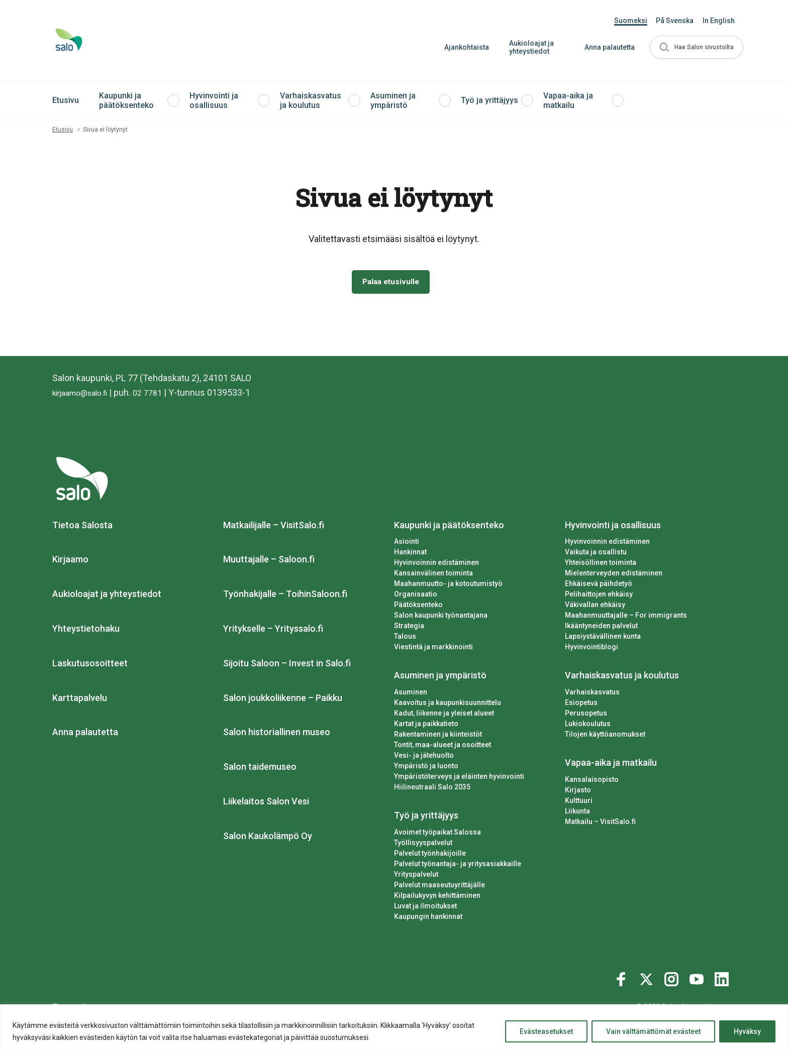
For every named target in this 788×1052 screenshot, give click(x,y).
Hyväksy (747, 1031)
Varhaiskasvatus (592, 694)
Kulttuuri (579, 802)
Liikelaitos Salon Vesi (266, 803)
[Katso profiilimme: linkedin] (723, 979)
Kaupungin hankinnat (428, 918)
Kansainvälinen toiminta (433, 575)
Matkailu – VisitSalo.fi (600, 824)
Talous (405, 638)
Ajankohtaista (462, 47)
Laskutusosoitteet (90, 665)
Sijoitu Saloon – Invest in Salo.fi (287, 665)
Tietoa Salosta (82, 527)
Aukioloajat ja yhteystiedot (527, 47)
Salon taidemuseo (260, 768)
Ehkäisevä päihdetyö (598, 586)
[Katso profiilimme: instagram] (672, 979)
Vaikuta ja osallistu (596, 554)
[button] (694, 47)
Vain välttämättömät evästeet (653, 1031)
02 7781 (160, 394)
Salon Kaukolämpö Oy (267, 838)
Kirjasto (578, 792)
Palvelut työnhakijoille (430, 855)
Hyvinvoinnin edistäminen (436, 565)
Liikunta (577, 813)
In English (719, 21)
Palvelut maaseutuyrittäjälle (439, 887)
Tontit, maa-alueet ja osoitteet (442, 747)
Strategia (409, 628)
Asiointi (406, 544)
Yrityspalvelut (416, 876)
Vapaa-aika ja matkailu (568, 100)
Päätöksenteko (418, 607)
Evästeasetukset (546, 1031)
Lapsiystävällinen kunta (603, 638)
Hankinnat (410, 554)
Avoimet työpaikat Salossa (437, 834)
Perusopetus (586, 715)
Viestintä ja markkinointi (433, 649)
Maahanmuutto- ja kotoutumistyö (448, 586)
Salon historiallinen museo (276, 734)
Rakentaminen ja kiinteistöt (438, 736)
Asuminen (410, 694)
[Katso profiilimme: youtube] (698, 979)
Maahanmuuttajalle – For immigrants (626, 617)
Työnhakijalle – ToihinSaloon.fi (285, 596)
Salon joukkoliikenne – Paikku (282, 699)
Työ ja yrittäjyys (489, 100)
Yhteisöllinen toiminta (600, 565)
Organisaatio (415, 597)
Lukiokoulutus (588, 726)
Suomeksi (630, 21)
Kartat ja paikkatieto (426, 726)
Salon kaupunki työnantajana (440, 617)
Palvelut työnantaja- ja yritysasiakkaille (457, 866)
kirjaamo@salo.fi (85, 394)
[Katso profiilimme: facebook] (622, 979)
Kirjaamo (70, 561)
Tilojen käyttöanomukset (605, 736)
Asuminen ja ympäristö (393, 100)
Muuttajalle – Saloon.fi (269, 561)
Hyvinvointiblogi (591, 649)
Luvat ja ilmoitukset (425, 908)
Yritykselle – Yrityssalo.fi (273, 630)
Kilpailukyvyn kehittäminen (437, 897)
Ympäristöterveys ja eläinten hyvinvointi (459, 778)
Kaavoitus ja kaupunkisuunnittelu (447, 704)
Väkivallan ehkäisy (595, 607)
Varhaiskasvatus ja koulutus (310, 100)
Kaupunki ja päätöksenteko (126, 100)
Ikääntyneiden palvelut (601, 628)
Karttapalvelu (79, 699)
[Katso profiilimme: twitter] (647, 979)
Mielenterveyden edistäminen (613, 575)
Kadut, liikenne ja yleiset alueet (444, 715)
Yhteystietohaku (86, 630)
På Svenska (675, 21)
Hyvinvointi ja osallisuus (213, 100)
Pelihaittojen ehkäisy (599, 597)
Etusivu (65, 100)
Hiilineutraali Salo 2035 (432, 789)
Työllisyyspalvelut (423, 845)
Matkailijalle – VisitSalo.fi (273, 527)
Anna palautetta (605, 47)
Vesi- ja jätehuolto (424, 757)
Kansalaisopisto (592, 781)
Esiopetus (581, 704)
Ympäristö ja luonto (426, 768)
